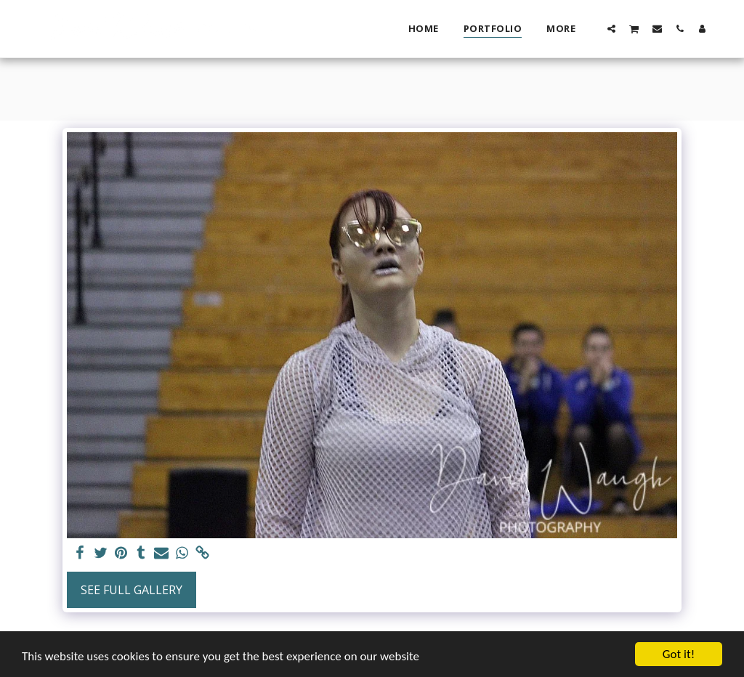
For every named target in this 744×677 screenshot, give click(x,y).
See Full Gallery (131, 590)
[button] (611, 28)
